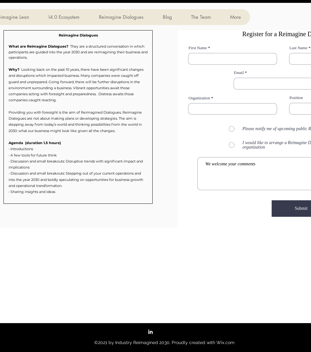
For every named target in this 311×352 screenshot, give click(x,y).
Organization (199, 98)
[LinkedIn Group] (150, 332)
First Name (198, 48)
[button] (78, 117)
